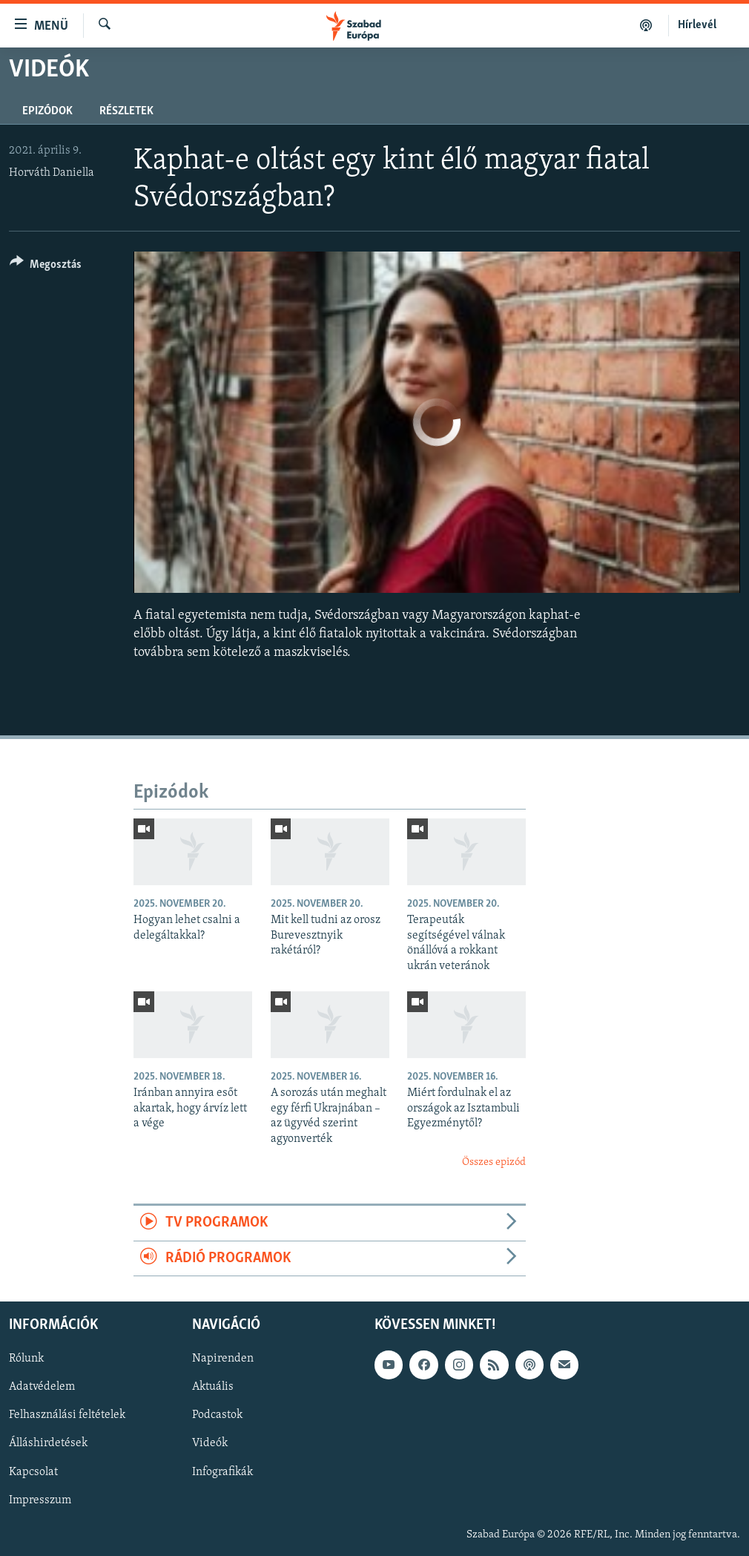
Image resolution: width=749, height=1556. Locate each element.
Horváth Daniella (51, 173)
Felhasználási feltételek (67, 1416)
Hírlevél (697, 25)
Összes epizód (494, 1162)
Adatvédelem (42, 1387)
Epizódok (47, 111)
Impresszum (40, 1500)
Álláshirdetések (48, 1444)
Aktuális (213, 1387)
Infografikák (222, 1472)
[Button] (46, 267)
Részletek (126, 111)
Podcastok (217, 1416)
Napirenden (223, 1359)
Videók (210, 1444)
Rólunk (26, 1359)
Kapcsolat (33, 1472)
